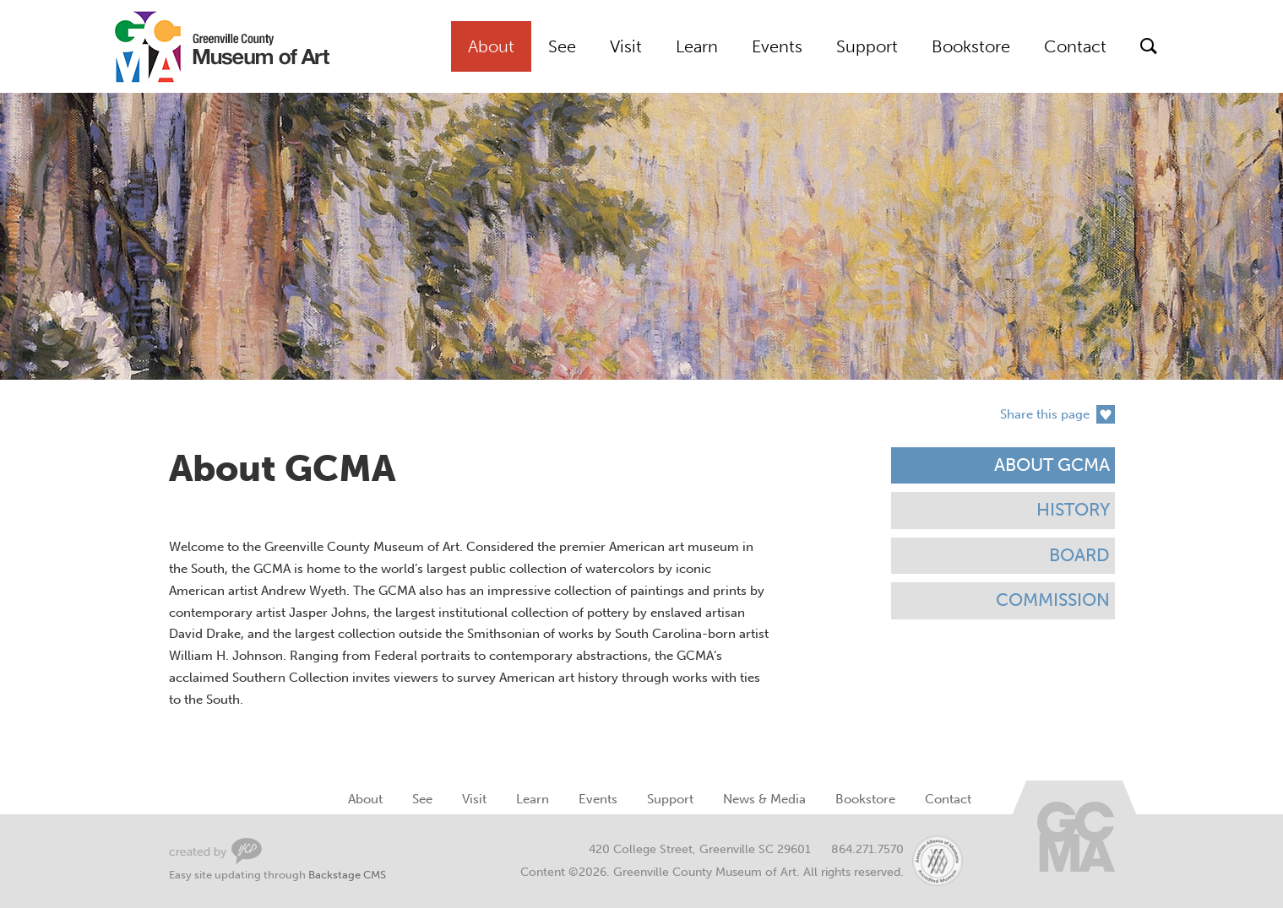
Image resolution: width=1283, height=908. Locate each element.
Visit (626, 46)
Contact (1075, 46)
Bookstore (971, 46)
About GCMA (1052, 465)
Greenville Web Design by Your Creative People (215, 851)
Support (867, 46)
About (491, 46)
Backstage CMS (347, 874)
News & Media (764, 799)
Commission (1053, 600)
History (1073, 510)
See (562, 46)
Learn (697, 46)
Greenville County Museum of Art (202, 46)
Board (1079, 555)
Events (777, 46)
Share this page (1045, 414)
